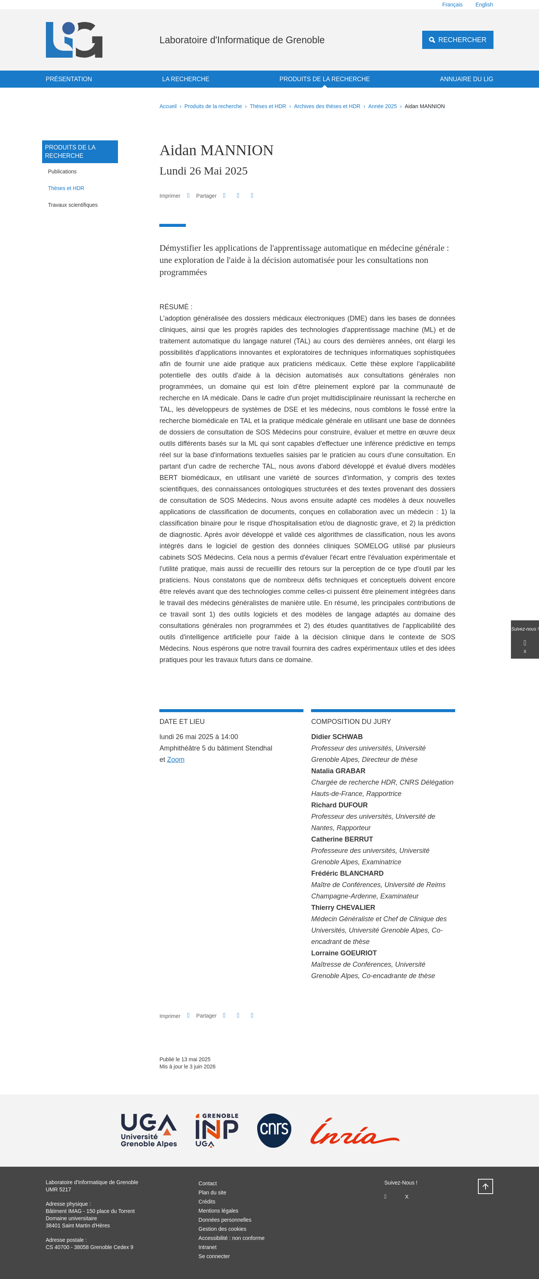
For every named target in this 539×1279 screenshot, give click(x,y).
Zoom (176, 759)
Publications (62, 171)
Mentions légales (218, 1211)
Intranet (207, 1247)
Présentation (69, 79)
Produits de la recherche (325, 79)
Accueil (168, 106)
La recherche (185, 79)
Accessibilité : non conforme (231, 1238)
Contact (207, 1183)
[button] (224, 195)
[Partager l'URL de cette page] (252, 195)
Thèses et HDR (268, 106)
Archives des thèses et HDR (327, 106)
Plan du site (212, 1192)
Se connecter (214, 1256)
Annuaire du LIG (466, 79)
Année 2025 (382, 106)
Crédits (206, 1202)
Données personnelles (224, 1220)
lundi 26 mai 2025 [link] (186, 737)
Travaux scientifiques (73, 205)
